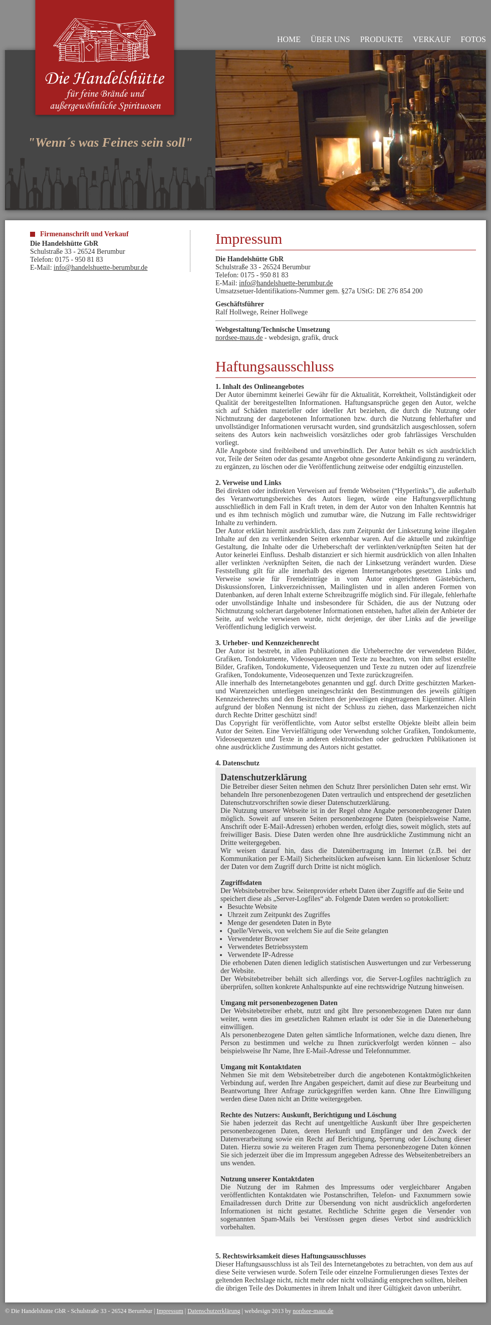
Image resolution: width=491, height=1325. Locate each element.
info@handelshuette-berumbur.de (100, 267)
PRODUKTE (381, 39)
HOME (289, 39)
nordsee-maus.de (239, 337)
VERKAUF (432, 39)
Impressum (169, 1310)
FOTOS (473, 39)
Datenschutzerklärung (213, 1310)
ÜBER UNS (330, 39)
